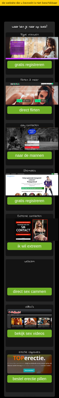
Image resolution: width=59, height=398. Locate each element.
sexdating (29, 395)
